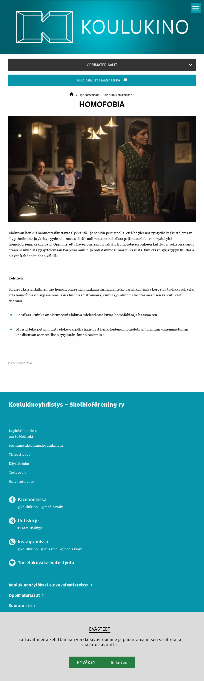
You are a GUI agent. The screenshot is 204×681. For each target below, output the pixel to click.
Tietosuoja (17, 472)
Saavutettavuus (21, 481)
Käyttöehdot (19, 463)
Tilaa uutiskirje (30, 527)
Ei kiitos (119, 662)
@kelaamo (49, 548)
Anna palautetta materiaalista (102, 80)
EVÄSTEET (99, 629)
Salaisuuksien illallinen (118, 95)
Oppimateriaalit (91, 95)
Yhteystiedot (19, 454)
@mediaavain (52, 506)
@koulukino (27, 506)
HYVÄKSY (86, 662)
